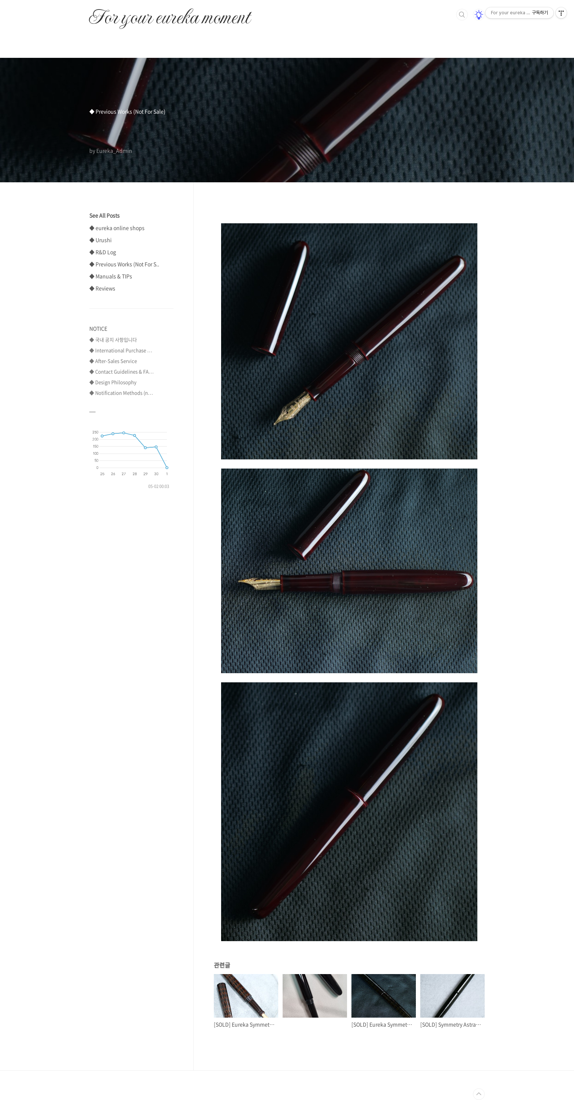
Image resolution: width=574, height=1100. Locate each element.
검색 (461, 14)
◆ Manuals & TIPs (110, 276)
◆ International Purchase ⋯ (120, 350)
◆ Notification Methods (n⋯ (121, 392)
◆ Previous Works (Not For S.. (124, 264)
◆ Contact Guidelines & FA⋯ (121, 371)
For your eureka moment (169, 13)
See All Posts (104, 215)
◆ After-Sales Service (113, 360)
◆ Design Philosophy (113, 382)
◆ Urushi (100, 239)
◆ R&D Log (102, 252)
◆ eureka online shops (117, 227)
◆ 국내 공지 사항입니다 (113, 339)
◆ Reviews (102, 288)
